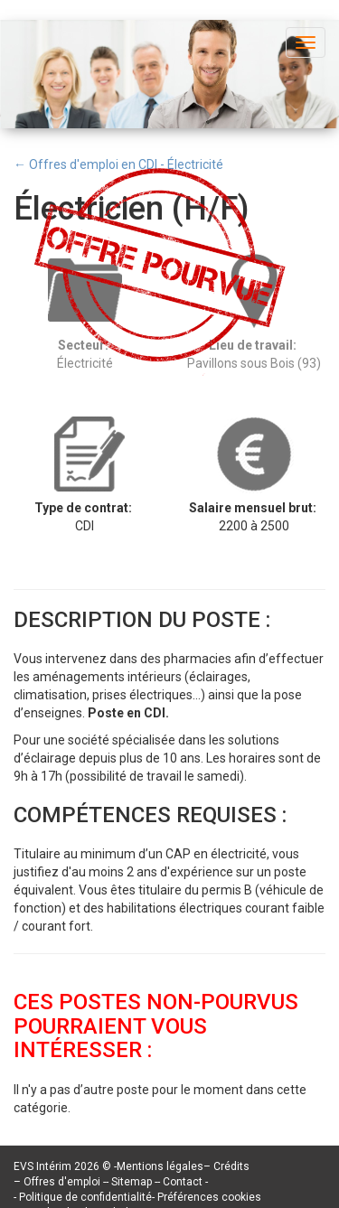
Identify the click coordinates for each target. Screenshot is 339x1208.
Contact (184, 1181)
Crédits (231, 1166)
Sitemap (133, 1181)
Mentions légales (160, 1166)
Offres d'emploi (62, 1181)
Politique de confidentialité (85, 1197)
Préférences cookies (209, 1197)
